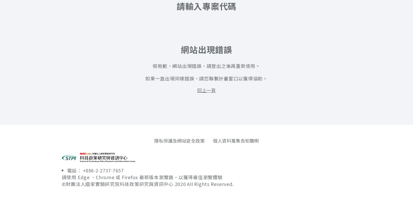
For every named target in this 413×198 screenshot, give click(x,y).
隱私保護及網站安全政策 (178, 140)
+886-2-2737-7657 (104, 170)
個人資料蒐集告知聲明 (237, 140)
